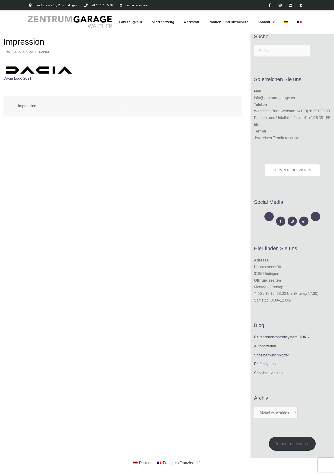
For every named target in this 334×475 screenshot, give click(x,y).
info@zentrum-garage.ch (274, 98)
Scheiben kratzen (268, 373)
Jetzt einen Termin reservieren (279, 138)
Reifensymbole (266, 364)
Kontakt (266, 22)
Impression (27, 106)
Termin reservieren (292, 170)
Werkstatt (191, 22)
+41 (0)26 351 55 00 (313, 111)
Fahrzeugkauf (130, 22)
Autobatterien (265, 346)
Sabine (44, 51)
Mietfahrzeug (163, 22)
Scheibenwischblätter (271, 355)
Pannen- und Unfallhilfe (228, 22)
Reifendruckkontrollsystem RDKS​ (281, 337)
